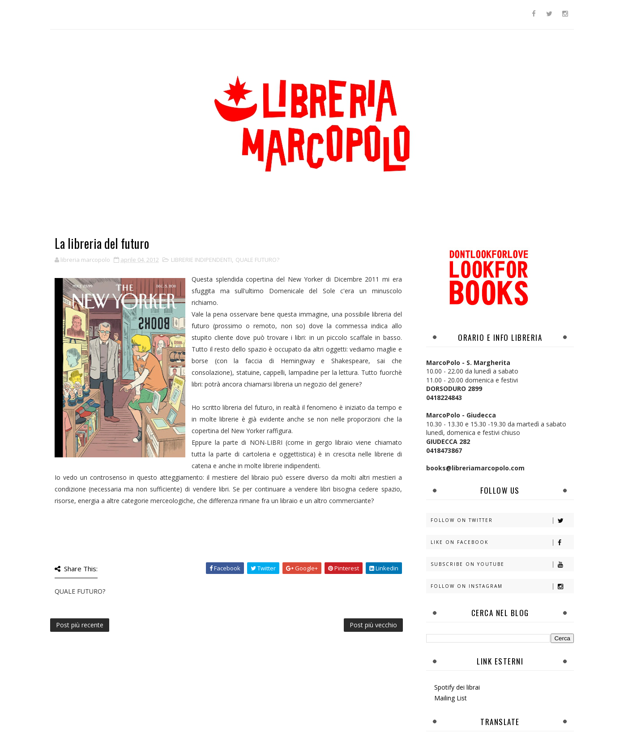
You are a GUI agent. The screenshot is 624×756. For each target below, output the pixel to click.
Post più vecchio (373, 625)
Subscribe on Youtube (502, 564)
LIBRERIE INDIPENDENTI (201, 260)
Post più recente (79, 625)
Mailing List (450, 698)
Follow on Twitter (502, 520)
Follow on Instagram (502, 586)
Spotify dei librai (457, 687)
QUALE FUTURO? (257, 260)
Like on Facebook (502, 542)
